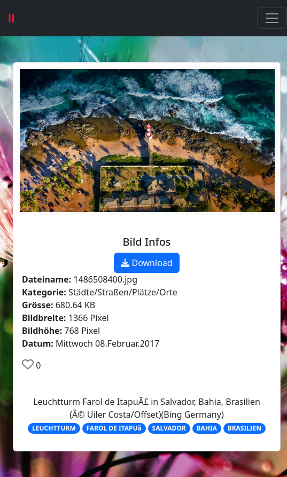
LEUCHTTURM (54, 428)
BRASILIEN (244, 428)
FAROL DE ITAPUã (114, 428)
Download (146, 263)
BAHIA (206, 428)
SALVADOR (169, 428)
